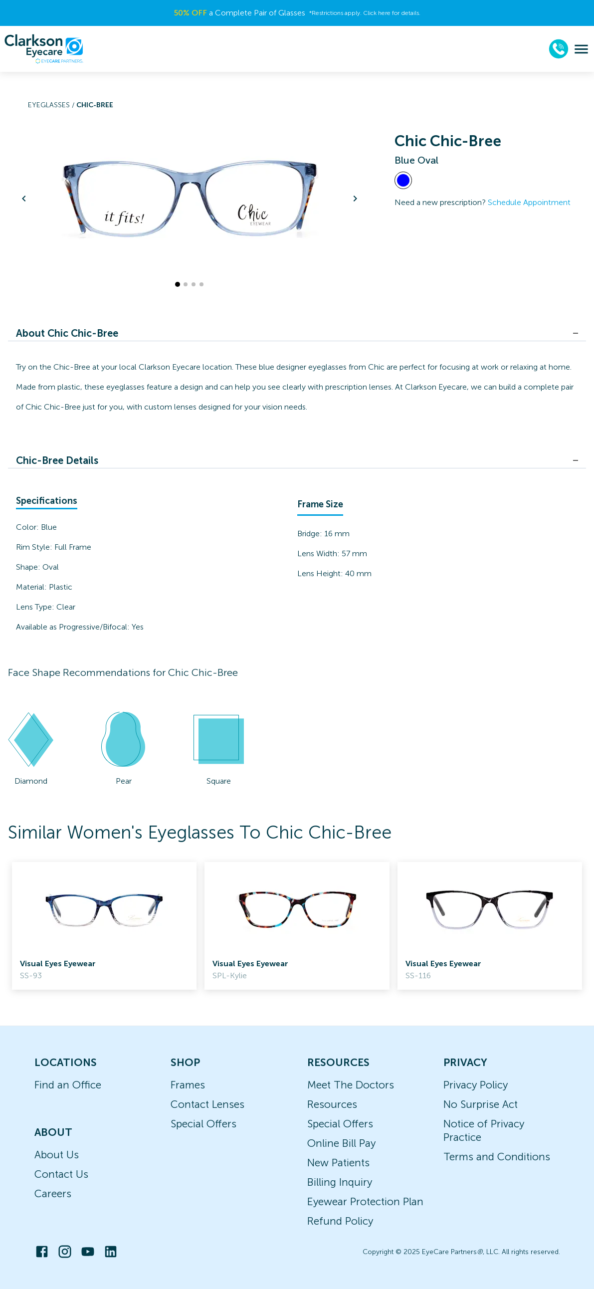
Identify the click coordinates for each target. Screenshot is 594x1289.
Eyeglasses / (52, 105)
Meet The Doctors (350, 1084)
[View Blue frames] (403, 180)
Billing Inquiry (339, 1182)
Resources (332, 1104)
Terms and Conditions (496, 1156)
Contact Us (61, 1174)
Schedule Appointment (529, 202)
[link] (104, 926)
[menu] (581, 49)
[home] (44, 49)
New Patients (338, 1162)
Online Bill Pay (341, 1143)
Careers (52, 1193)
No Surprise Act (480, 1104)
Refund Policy (340, 1221)
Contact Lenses (207, 1104)
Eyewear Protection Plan (365, 1201)
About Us (56, 1154)
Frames (188, 1084)
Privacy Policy (475, 1084)
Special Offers (203, 1123)
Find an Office (67, 1084)
